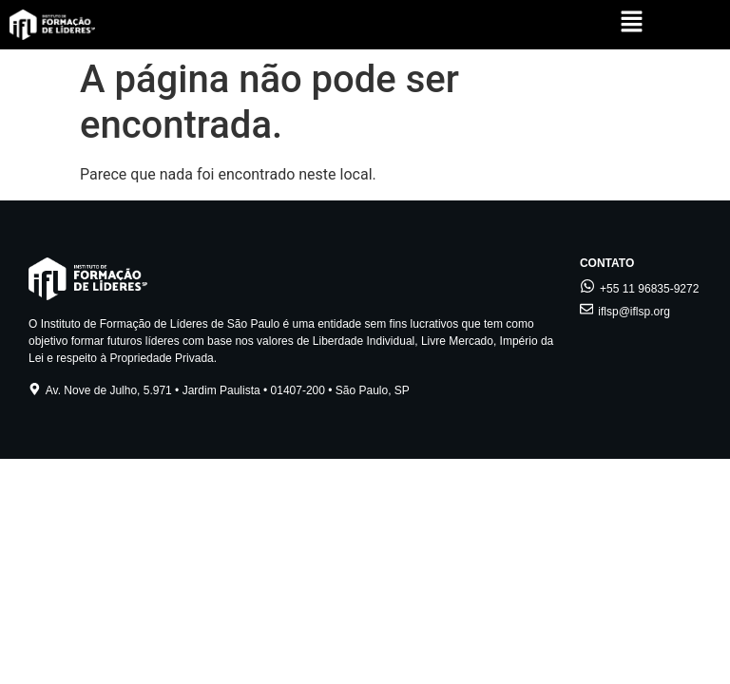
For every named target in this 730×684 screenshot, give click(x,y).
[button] (632, 23)
